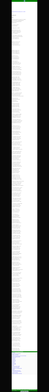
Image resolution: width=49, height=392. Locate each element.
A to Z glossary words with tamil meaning (16, 371)
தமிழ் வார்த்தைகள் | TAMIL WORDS (15, 367)
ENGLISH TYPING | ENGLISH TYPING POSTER (17, 373)
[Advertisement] (24, 6)
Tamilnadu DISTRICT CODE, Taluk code (16, 370)
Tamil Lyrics (13, 369)
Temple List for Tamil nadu (15, 372)
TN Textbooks (13, 352)
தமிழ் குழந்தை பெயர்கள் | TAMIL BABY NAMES (17, 368)
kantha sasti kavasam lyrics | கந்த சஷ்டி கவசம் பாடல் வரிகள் (18, 11)
